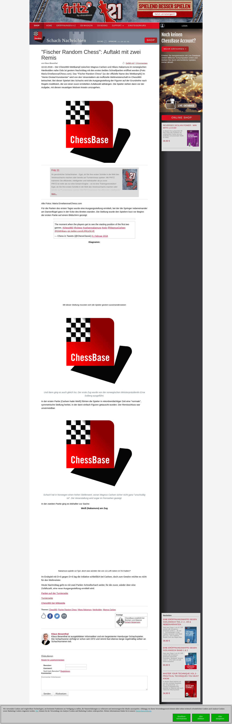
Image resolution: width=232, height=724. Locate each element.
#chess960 (67, 227)
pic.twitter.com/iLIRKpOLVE (81, 231)
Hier (37, 711)
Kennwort (48, 668)
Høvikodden (97, 610)
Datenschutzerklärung (143, 711)
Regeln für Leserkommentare (52, 660)
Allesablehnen (201, 717)
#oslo (104, 227)
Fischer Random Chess (67, 610)
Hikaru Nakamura (84, 610)
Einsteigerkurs (137, 26)
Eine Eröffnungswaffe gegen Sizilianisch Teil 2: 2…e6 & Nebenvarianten (180, 622)
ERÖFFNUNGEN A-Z (66, 26)
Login (184, 26)
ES (125, 41)
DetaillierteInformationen (182, 717)
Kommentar (46, 673)
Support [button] (118, 26)
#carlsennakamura (92, 227)
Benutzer (47, 665)
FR (128, 41)
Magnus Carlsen (109, 610)
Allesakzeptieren (220, 717)
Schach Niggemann (132, 622)
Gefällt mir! (130, 63)
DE (119, 41)
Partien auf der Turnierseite (54, 593)
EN (122, 41)
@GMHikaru (61, 231)
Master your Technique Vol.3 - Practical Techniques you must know (181, 676)
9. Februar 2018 (100, 236)
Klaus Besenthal (60, 634)
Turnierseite (47, 598)
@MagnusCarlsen (116, 227)
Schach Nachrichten (66, 40)
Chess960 (53, 610)
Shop (37, 26)
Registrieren (65, 671)
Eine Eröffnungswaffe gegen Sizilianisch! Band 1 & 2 (180, 649)
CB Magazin (86, 26)
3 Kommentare (142, 63)
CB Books (102, 26)
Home (49, 26)
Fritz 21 (55, 170)
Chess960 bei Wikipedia (53, 603)
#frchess (78, 227)
